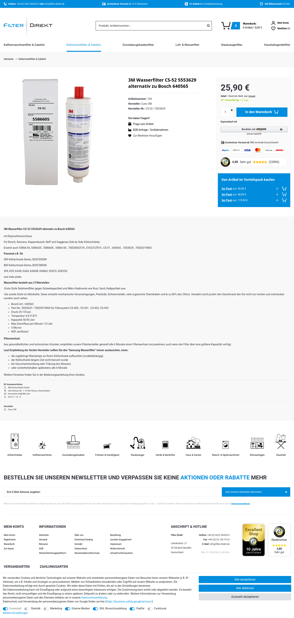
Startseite (44, 531)
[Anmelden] (280, 23)
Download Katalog (84, 536)
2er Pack (223, 184)
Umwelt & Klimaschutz (121, 549)
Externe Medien (81, 608)
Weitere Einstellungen (15, 612)
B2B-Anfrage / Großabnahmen (150, 129)
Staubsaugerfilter (231, 45)
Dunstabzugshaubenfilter (138, 45)
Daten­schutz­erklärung (94, 597)
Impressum (116, 540)
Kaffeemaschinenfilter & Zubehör (24, 45)
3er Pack (223, 190)
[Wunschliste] (280, 28)
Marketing (56, 608)
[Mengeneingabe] (221, 108)
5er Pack (223, 196)
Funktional (160, 608)
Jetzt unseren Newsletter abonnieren (256, 488)
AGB (41, 545)
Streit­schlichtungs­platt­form (52, 549)
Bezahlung (115, 531)
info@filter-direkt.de (54, 4)
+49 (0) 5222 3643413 (28, 4)
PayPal (140, 608)
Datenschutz (81, 545)
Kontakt (78, 540)
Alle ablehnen (245, 588)
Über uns (79, 531)
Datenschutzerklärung (240, 500)
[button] (252, 127)
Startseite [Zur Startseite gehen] (9, 59)
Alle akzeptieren (245, 579)
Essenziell (15, 608)
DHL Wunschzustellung (113, 608)
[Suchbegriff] (150, 25)
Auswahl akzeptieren (245, 596)
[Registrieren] (14, 536)
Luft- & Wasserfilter (187, 45)
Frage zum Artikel (143, 123)
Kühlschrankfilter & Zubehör (84, 45)
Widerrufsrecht (117, 545)
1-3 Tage (233, 96)
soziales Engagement (121, 536)
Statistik (35, 608)
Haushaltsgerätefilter (277, 45)
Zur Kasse (9, 545)
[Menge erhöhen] (228, 106)
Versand (247, 92)
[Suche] (208, 25)
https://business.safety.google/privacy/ (129, 601)
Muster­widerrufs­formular (87, 549)
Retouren (43, 540)
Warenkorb (9, 540)
